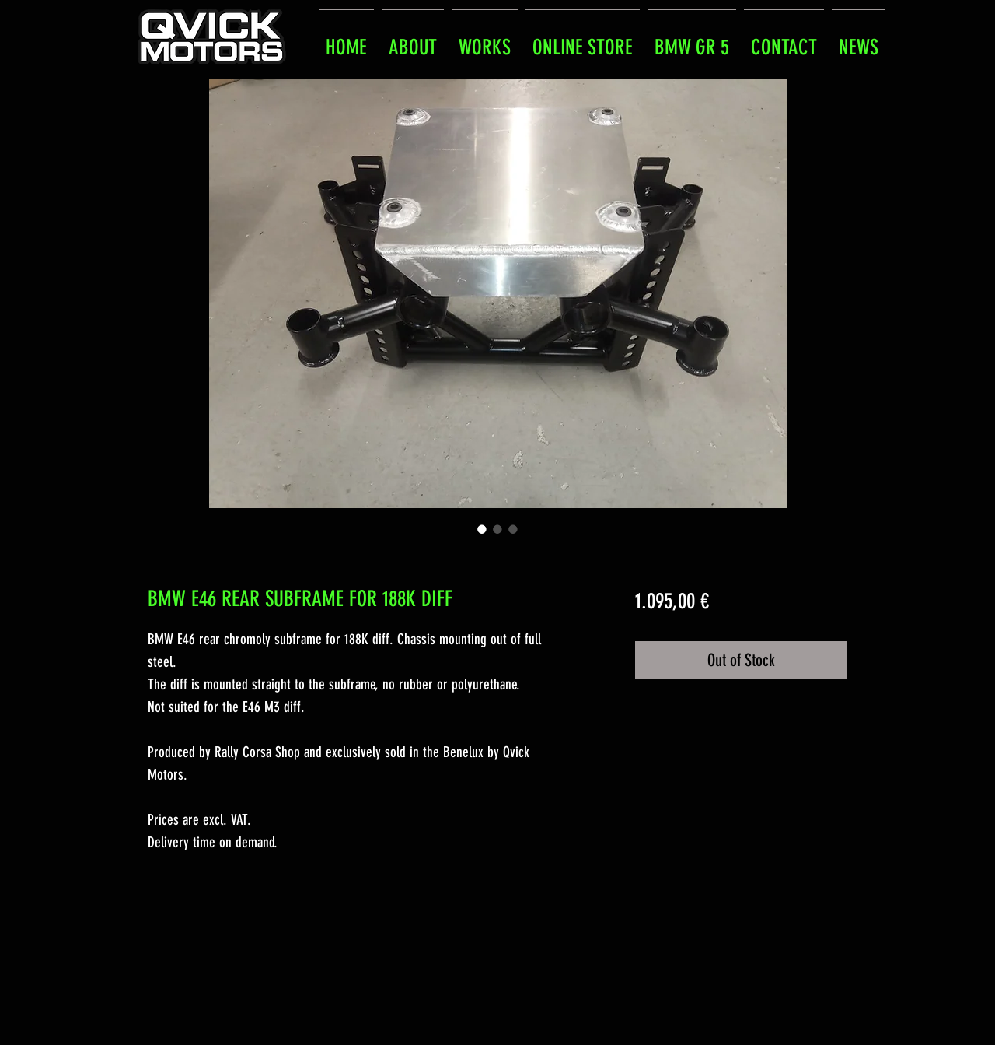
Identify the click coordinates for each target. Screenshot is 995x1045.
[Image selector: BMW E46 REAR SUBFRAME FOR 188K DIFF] (482, 529)
